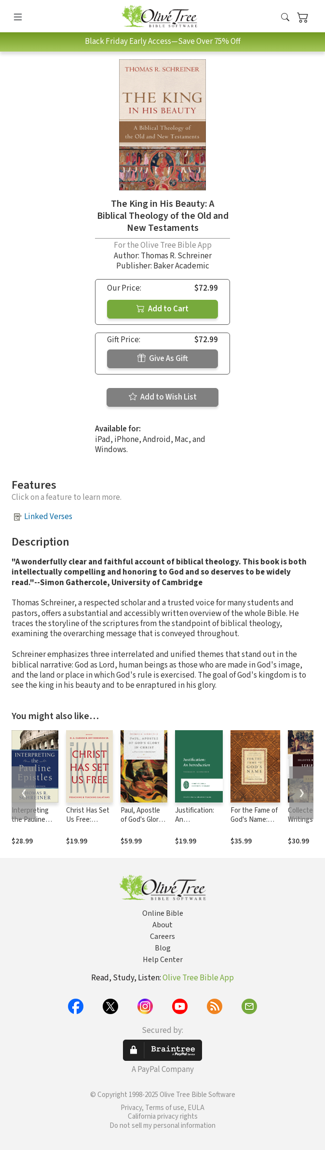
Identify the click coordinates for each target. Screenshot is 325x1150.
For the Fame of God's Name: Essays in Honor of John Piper (254, 824)
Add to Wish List (163, 397)
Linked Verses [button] (48, 516)
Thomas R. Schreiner (176, 256)
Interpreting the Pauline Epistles (30, 819)
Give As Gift (162, 358)
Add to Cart (162, 309)
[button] (285, 18)
